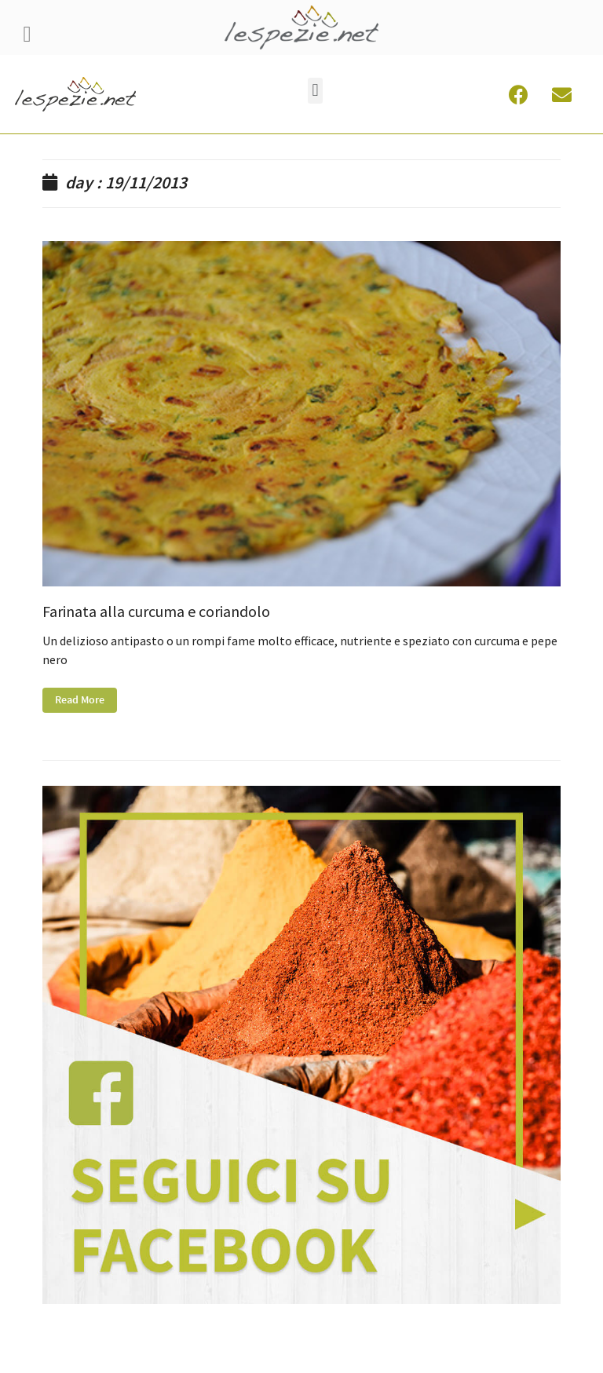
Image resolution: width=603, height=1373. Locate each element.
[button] (315, 91)
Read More (79, 700)
